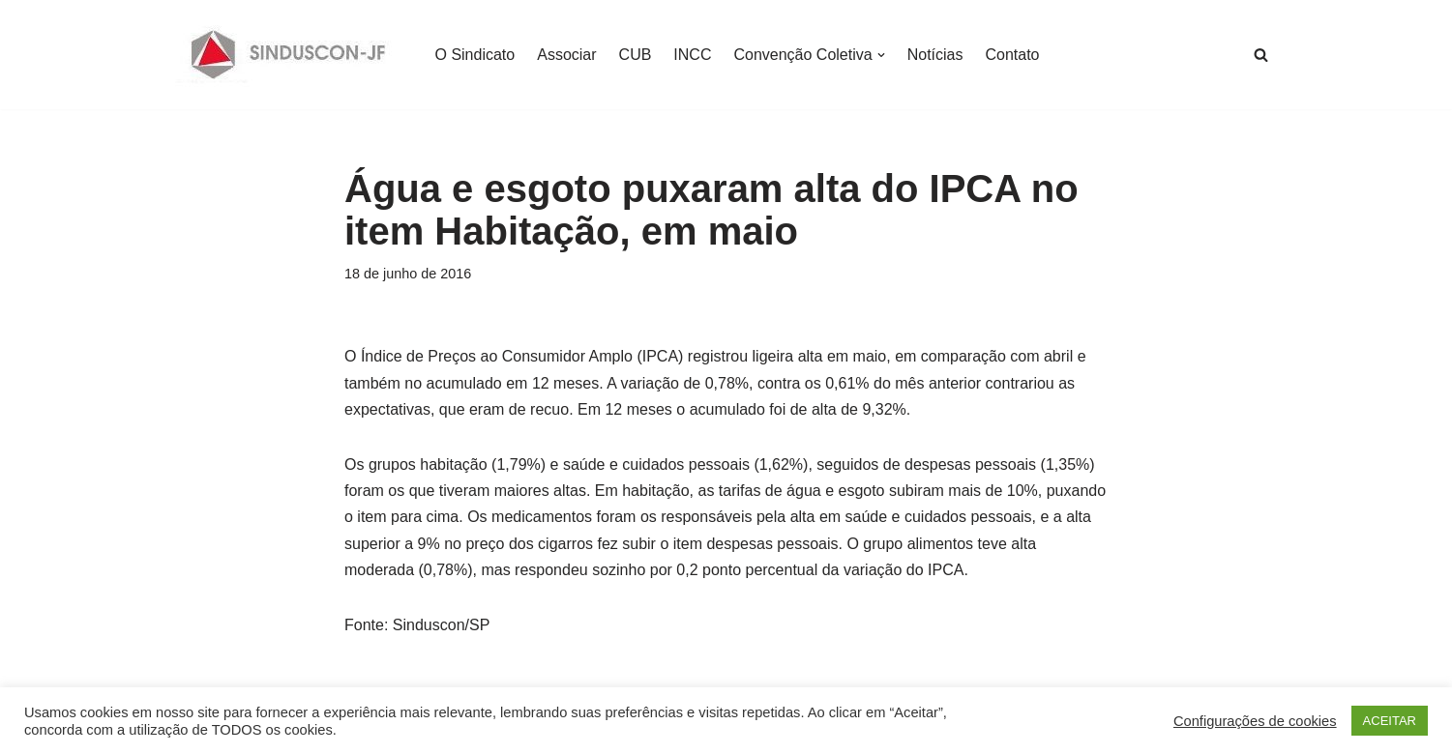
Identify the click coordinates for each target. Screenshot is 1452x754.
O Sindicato (475, 54)
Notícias (935, 54)
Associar (566, 54)
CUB (635, 54)
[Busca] (1261, 54)
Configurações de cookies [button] (1255, 721)
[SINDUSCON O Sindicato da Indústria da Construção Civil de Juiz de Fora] (288, 54)
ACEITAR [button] (1389, 720)
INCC (692, 54)
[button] (881, 55)
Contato (1012, 54)
